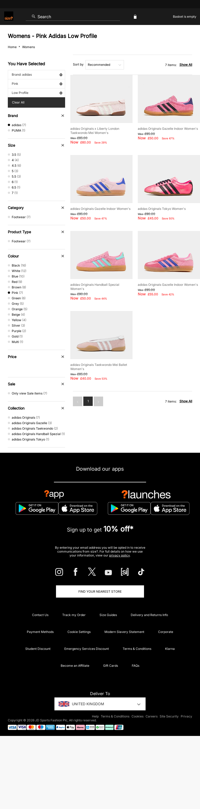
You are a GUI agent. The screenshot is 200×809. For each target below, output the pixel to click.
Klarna (170, 649)
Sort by (78, 64)
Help (95, 716)
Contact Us (40, 615)
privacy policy (119, 555)
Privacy (186, 716)
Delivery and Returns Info (149, 615)
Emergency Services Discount (86, 649)
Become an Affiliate (75, 666)
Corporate (165, 632)
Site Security (169, 716)
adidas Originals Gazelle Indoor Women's (168, 129)
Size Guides (108, 615)
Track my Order (74, 615)
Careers (152, 716)
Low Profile (37, 93)
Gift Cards (110, 666)
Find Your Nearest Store (100, 591)
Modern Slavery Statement (124, 632)
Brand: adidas (37, 74)
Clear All (18, 102)
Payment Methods (40, 632)
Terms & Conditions (137, 649)
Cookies (137, 716)
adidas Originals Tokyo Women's (162, 209)
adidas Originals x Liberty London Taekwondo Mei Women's (94, 131)
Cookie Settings (79, 632)
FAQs (135, 666)
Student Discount (38, 649)
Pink (37, 84)
